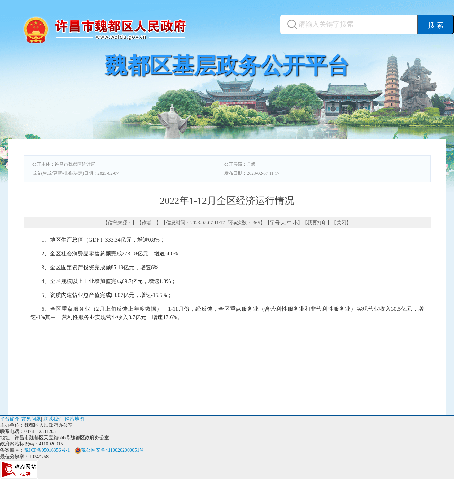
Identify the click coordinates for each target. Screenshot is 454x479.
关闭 (341, 222)
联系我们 (53, 419)
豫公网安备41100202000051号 (109, 450)
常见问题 (31, 419)
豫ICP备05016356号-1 (47, 450)
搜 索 (436, 25)
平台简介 (9, 419)
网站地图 (74, 419)
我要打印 (317, 222)
